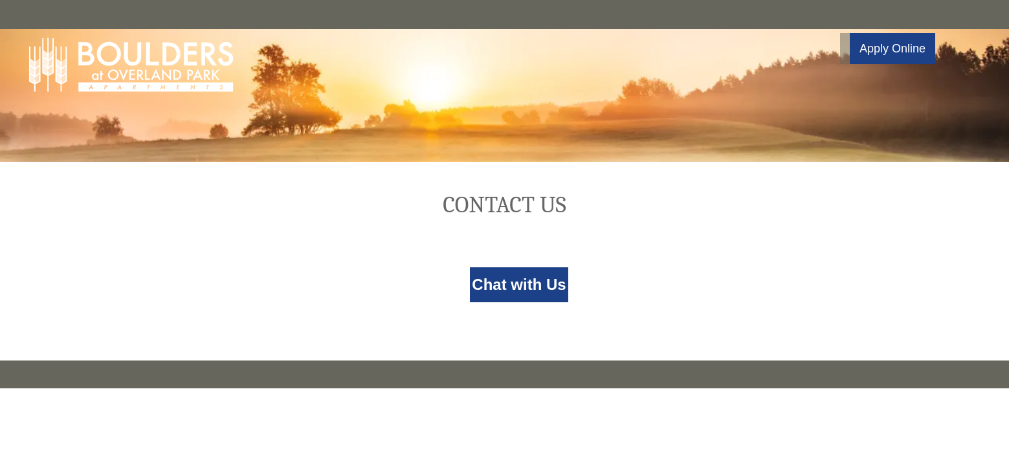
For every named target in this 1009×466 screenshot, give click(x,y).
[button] (887, 48)
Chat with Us (519, 284)
